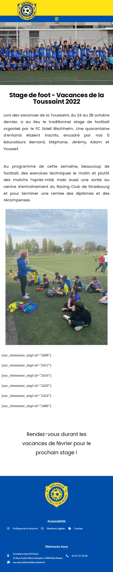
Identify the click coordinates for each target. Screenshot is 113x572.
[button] (56, 19)
